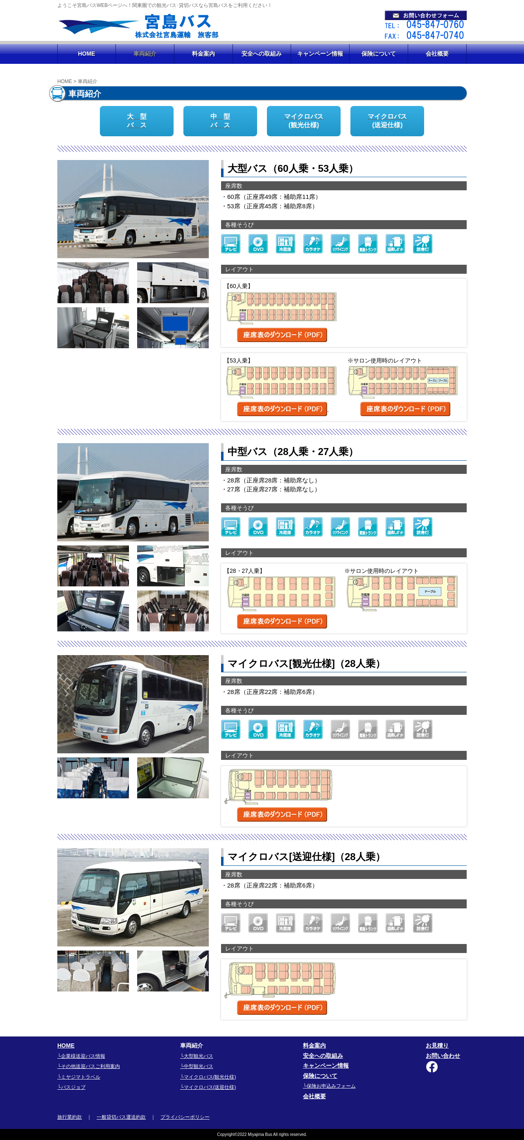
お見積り (437, 1045)
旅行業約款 (69, 1117)
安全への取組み (262, 53)
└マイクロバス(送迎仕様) (208, 1087)
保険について (378, 53)
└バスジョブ (71, 1087)
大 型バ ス (137, 120)
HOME (86, 53)
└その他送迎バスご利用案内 (88, 1066)
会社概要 (437, 53)
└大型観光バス (196, 1056)
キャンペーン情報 (320, 53)
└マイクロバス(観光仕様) (208, 1077)
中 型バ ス (220, 120)
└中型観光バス (196, 1066)
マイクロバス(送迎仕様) (387, 120)
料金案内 (203, 53)
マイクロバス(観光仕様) (303, 120)
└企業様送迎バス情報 (81, 1056)
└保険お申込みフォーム (329, 1086)
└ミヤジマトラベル (78, 1077)
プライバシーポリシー (185, 1117)
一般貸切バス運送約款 (121, 1117)
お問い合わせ (443, 1055)
